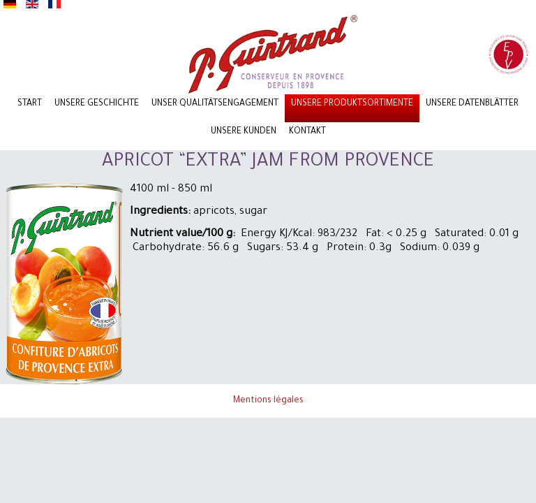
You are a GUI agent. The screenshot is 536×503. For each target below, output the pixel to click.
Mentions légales (268, 401)
